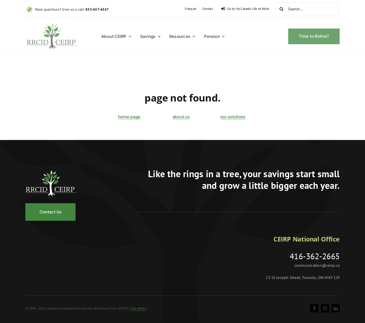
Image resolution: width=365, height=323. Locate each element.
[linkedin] (336, 308)
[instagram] (325, 308)
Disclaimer (138, 308)
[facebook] (314, 308)
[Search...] (307, 9)
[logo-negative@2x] (50, 172)
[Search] (281, 9)
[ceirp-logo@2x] (51, 26)
